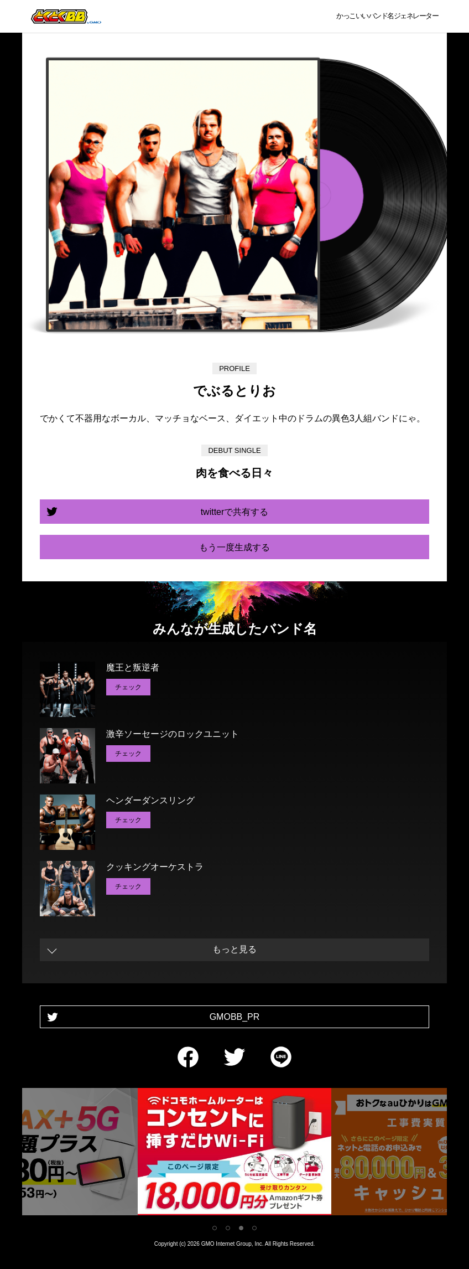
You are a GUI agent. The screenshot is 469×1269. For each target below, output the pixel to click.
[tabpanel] (234, 1153)
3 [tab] (241, 1228)
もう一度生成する (234, 547)
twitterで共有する (235, 512)
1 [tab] (214, 1228)
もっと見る (234, 949)
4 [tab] (254, 1228)
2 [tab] (227, 1228)
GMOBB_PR (235, 1017)
